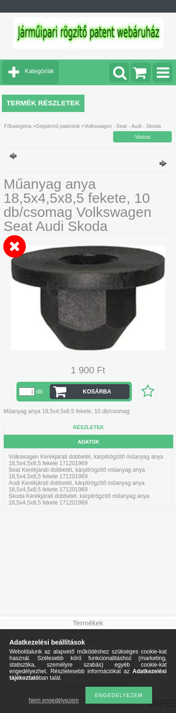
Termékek (88, 623)
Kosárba (97, 391)
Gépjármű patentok (58, 126)
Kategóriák (39, 70)
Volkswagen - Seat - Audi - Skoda (122, 126)
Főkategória (17, 126)
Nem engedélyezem (54, 700)
